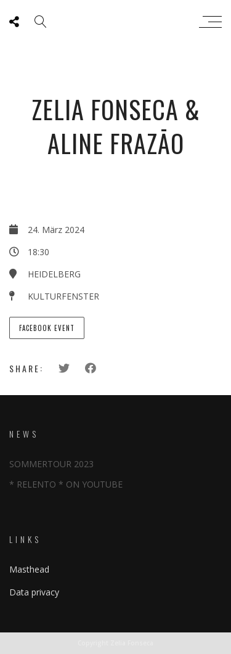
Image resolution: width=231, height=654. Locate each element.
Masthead (29, 569)
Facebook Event (47, 328)
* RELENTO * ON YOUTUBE (66, 484)
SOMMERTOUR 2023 (51, 464)
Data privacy (34, 592)
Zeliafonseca (112, 21)
